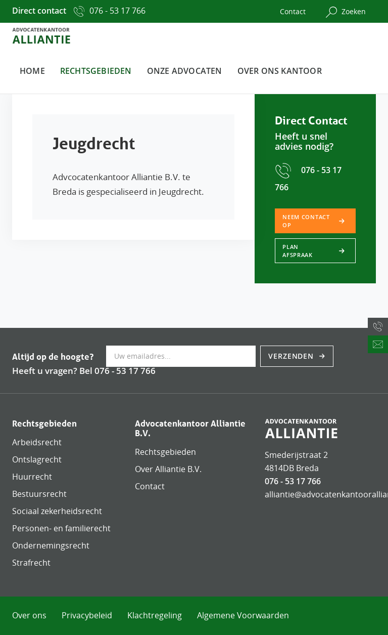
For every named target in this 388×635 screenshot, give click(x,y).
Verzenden (292, 356)
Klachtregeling (154, 615)
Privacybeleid (87, 615)
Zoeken (346, 12)
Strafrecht (31, 562)
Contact (293, 11)
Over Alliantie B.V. (168, 469)
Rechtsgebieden (96, 70)
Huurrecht (32, 476)
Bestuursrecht (39, 493)
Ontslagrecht (37, 459)
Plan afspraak (297, 251)
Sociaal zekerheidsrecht (57, 511)
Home (32, 70)
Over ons (29, 615)
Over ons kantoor (279, 70)
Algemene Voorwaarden (243, 615)
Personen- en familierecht (61, 528)
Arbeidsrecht (37, 442)
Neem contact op (306, 221)
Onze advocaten (184, 70)
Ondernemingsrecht (50, 545)
